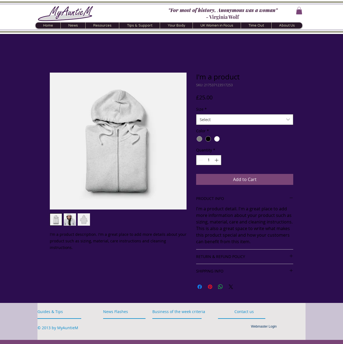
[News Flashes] (119, 311)
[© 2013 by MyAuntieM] (57, 327)
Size (201, 109)
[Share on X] (231, 286)
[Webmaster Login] (264, 326)
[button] (299, 10)
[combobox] (244, 119)
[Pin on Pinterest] (210, 286)
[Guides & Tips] (52, 311)
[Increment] (217, 160)
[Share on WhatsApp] (220, 286)
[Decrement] (200, 160)
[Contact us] (250, 311)
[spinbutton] (209, 160)
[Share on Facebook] (199, 286)
